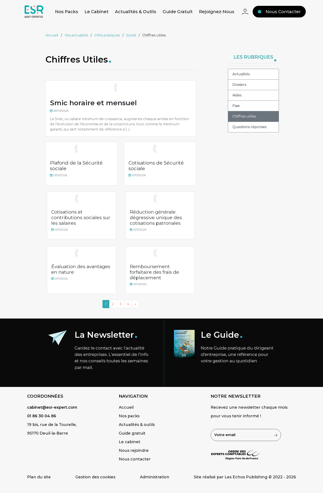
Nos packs (129, 416)
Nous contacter (135, 459)
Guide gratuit (132, 433)
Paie (236, 106)
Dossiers (239, 85)
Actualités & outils (137, 424)
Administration (154, 477)
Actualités (241, 74)
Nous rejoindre (134, 450)
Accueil (126, 407)
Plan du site (39, 477)
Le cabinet (129, 442)
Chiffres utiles (244, 116)
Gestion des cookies (95, 477)
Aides (236, 95)
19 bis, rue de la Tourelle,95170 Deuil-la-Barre (52, 429)
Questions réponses (249, 127)
